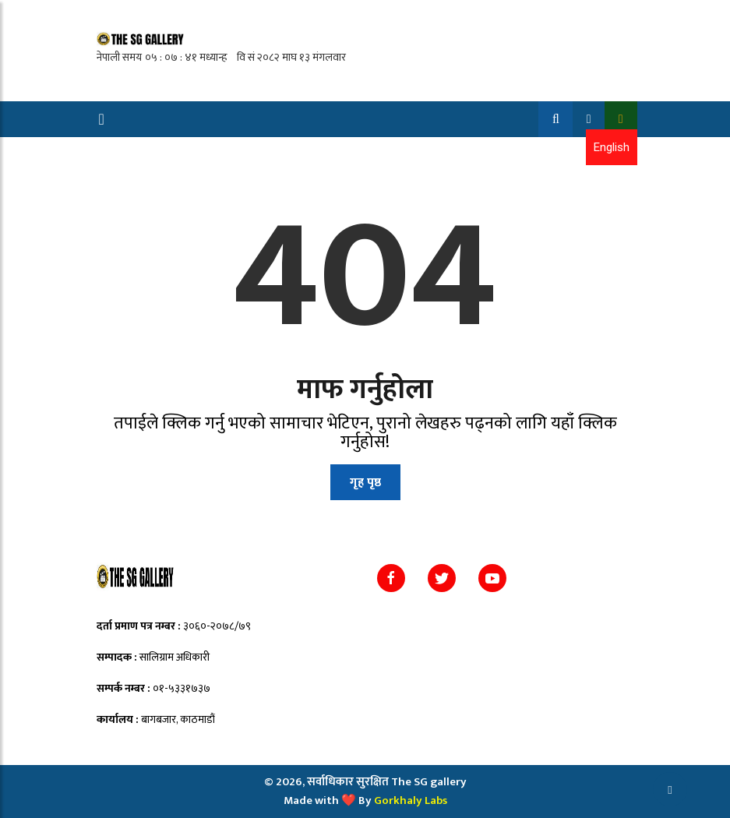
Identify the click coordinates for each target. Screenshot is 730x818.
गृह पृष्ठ (365, 482)
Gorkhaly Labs (410, 800)
